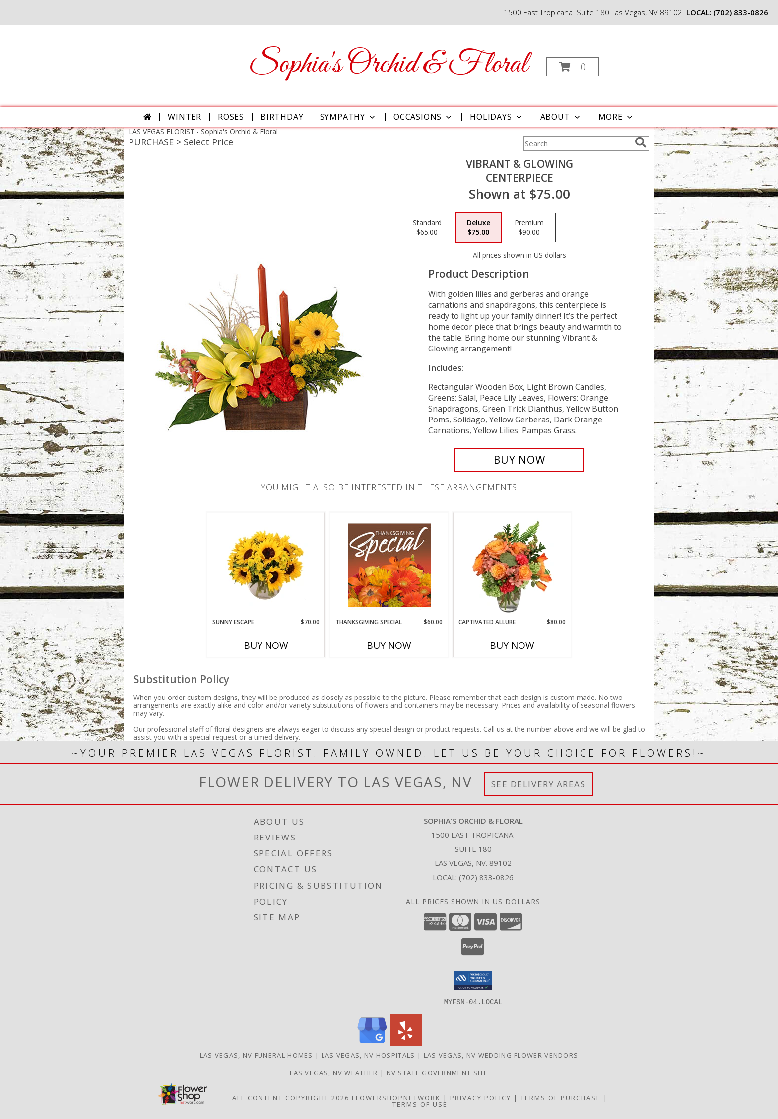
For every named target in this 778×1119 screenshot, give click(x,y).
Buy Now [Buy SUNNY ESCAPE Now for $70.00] (266, 645)
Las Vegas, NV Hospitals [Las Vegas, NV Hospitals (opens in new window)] (368, 1054)
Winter (184, 116)
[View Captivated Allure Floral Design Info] (512, 565)
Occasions (423, 116)
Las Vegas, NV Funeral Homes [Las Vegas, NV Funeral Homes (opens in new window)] (256, 1054)
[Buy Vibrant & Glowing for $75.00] (519, 460)
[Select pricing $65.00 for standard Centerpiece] (427, 227)
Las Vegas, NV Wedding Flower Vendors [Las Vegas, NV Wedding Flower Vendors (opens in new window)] (501, 1054)
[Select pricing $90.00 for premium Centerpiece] (529, 227)
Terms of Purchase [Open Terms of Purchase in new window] (560, 1097)
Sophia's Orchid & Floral (388, 65)
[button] (572, 66)
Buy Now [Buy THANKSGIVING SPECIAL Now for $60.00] (389, 645)
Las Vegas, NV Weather (334, 1072)
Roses (231, 116)
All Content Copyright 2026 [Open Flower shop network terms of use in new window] (290, 1097)
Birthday (281, 116)
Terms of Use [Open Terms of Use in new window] (420, 1103)
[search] (640, 142)
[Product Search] (577, 143)
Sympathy (348, 116)
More (616, 116)
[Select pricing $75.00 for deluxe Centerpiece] (478, 227)
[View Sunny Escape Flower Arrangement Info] (266, 565)
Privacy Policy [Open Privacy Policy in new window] (480, 1097)
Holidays (496, 116)
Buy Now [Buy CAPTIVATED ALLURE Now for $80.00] (512, 645)
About (561, 116)
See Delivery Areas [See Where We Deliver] (538, 784)
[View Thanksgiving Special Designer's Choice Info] (389, 565)
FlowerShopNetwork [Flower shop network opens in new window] (396, 1097)
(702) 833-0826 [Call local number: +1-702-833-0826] (740, 12)
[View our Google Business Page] (372, 1043)
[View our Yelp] (406, 1043)
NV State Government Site (437, 1072)
